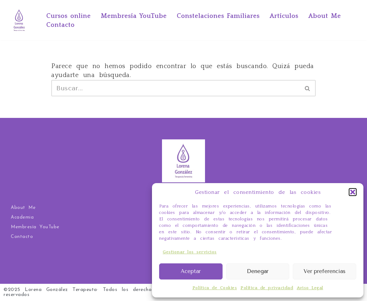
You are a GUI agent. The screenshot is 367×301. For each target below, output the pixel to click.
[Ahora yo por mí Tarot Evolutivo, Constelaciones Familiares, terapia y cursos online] (19, 20)
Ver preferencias (324, 271)
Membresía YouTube (134, 16)
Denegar (257, 271)
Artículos (284, 16)
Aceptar (191, 271)
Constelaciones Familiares (218, 16)
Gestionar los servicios (190, 252)
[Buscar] (175, 88)
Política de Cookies (214, 288)
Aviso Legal (310, 288)
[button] (352, 192)
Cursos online (68, 16)
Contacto (60, 25)
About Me (324, 16)
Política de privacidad (266, 288)
